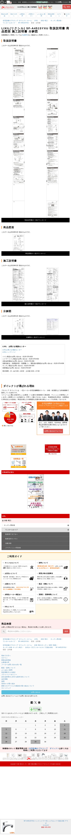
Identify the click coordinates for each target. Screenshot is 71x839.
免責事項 (25, 35)
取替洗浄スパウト (11, 539)
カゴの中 (67, 15)
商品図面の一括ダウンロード (35, 253)
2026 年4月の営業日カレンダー (12, 717)
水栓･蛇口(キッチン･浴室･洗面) (45, 645)
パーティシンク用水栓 (13, 548)
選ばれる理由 (4, 15)
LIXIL (36, 20)
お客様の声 (22, 15)
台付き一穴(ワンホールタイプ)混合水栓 (39, 647)
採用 (3, 681)
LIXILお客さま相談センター (12, 350)
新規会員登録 (51, 15)
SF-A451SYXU (23, 23)
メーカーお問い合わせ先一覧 (11, 664)
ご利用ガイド (31, 15)
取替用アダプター (11, 534)
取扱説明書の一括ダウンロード (35, 220)
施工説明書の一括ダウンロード (35, 304)
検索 (67, 7)
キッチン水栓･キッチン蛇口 (13, 647)
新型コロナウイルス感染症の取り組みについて (17, 686)
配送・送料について (8, 668)
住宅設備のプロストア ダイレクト (44, 748)
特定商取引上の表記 (8, 672)
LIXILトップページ (9, 352)
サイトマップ (6, 688)
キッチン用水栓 (56, 20)
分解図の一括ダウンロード (35, 337)
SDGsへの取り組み (8, 683)
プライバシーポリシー (9, 674)
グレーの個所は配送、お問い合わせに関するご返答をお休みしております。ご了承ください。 (35, 717)
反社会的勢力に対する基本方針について (15, 677)
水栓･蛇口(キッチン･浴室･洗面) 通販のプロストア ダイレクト (33, 764)
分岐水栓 (8, 543)
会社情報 (4, 679)
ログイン (59, 15)
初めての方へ (13, 15)
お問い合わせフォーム (53, 431)
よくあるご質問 (41, 15)
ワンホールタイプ (9, 23)
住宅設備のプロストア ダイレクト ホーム (17, 20)
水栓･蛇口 (44, 20)
